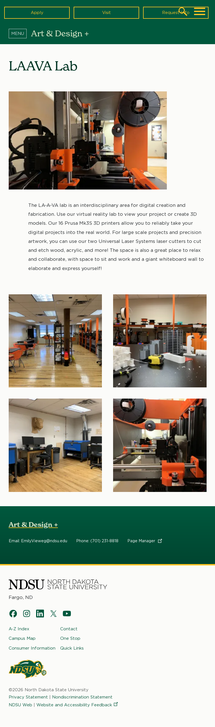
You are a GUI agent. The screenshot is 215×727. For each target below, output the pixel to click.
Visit (106, 12)
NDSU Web (20, 705)
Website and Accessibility (77, 705)
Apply (37, 12)
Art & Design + (33, 524)
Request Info (176, 12)
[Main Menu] (199, 11)
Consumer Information (32, 648)
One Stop (70, 638)
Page (145, 541)
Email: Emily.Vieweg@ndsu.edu (38, 541)
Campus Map (22, 638)
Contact (69, 628)
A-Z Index (19, 628)
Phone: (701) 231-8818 (97, 541)
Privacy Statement (28, 697)
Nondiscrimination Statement (82, 697)
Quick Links (72, 648)
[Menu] (20, 33)
